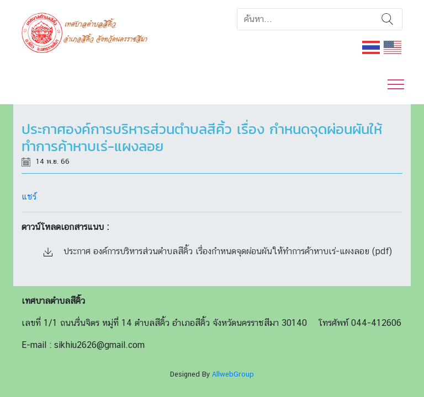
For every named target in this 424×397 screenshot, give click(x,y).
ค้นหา (387, 19)
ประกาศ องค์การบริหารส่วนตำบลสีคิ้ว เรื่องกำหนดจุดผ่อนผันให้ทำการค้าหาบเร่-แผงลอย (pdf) (218, 251)
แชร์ (29, 196)
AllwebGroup (233, 374)
